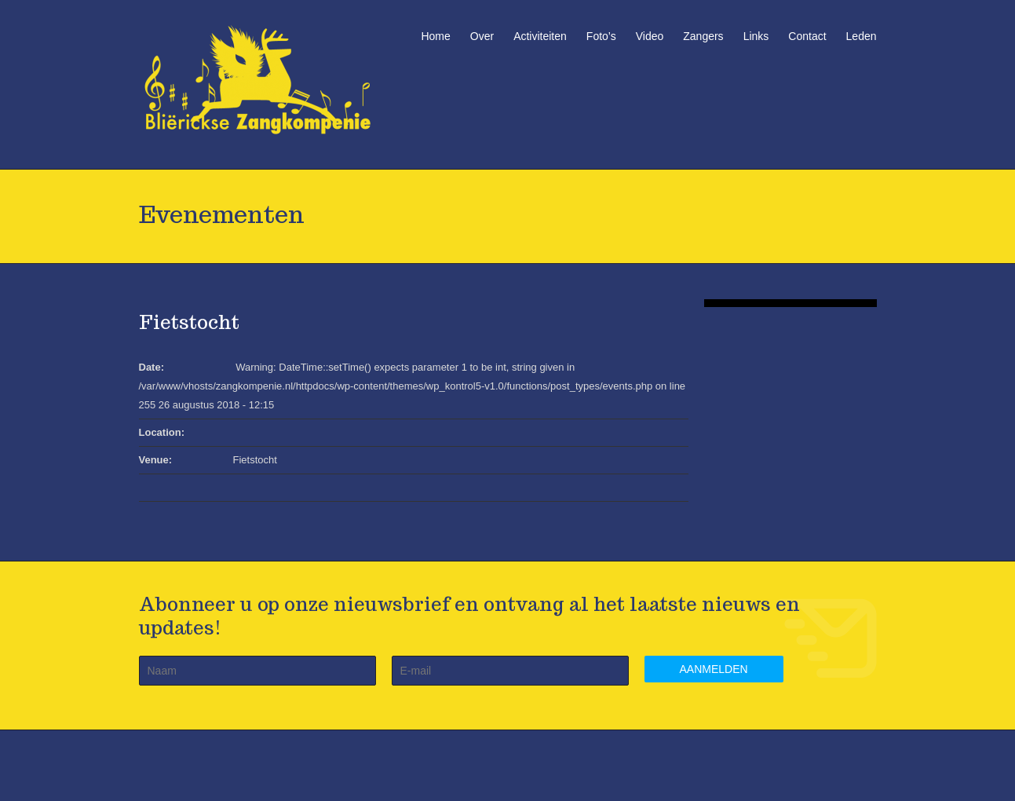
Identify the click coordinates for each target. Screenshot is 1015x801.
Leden (861, 36)
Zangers (703, 36)
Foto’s (601, 36)
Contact (807, 36)
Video (650, 36)
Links (756, 36)
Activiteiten (540, 36)
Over (482, 36)
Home (435, 36)
